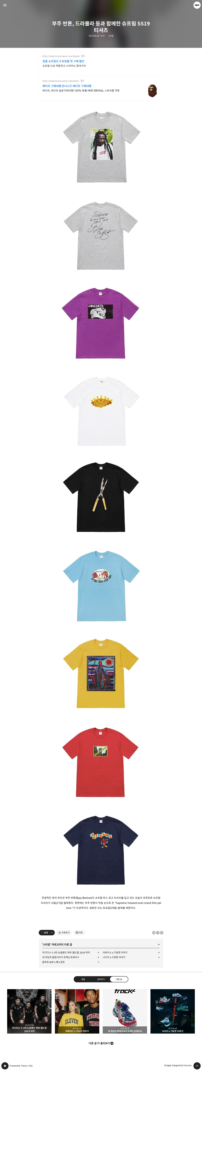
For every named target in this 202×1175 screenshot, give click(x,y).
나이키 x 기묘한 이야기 (114, 1061)
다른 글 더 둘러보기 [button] (99, 1147)
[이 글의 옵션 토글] (52, 1036)
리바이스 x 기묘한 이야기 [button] (77, 1115)
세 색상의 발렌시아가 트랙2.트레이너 (60, 1061)
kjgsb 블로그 (5, 1170)
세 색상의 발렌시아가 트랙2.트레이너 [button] (125, 1115)
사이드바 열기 (5, 5)
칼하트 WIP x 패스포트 (53, 1066)
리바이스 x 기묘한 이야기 (115, 1056)
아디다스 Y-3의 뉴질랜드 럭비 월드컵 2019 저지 (66, 1056)
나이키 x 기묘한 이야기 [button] (172, 1115)
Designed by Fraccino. (182, 1169)
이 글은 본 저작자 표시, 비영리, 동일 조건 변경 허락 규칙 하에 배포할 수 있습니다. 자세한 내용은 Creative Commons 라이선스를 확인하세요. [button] (158, 1036)
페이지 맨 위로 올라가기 (197, 1170)
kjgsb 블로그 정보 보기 (197, 5)
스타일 (110, 36)
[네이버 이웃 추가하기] (79, 1036)
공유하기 (101, 1083)
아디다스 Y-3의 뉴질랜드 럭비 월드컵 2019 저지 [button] (29, 1115)
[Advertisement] (101, 80)
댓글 (83, 1083)
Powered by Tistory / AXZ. (21, 1170)
